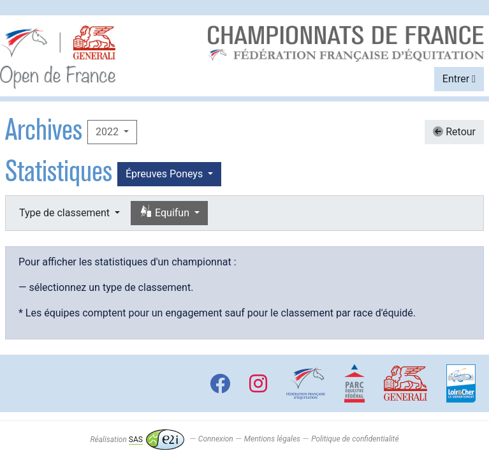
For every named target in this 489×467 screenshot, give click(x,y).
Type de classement (65, 213)
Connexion (215, 439)
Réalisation (137, 439)
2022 (108, 132)
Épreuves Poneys (165, 174)
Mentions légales (272, 439)
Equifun (165, 212)
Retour (454, 132)
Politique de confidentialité (354, 439)
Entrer (459, 79)
